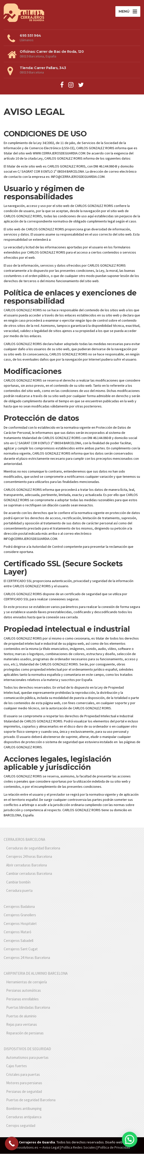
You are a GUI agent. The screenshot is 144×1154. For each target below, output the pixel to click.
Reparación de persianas (25, 1033)
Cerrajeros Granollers (20, 915)
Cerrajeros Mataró (17, 932)
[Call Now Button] (11, 1143)
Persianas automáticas (23, 990)
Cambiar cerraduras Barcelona (29, 873)
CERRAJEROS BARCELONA (24, 839)
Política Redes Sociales (78, 1147)
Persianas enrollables (22, 999)
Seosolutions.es (26, 1147)
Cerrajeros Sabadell (18, 940)
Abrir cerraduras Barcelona (26, 865)
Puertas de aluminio (21, 1016)
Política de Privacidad (114, 1147)
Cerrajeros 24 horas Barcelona (29, 856)
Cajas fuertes (16, 1066)
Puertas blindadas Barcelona (28, 1007)
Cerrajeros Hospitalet (20, 923)
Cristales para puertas (23, 1074)
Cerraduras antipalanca (23, 1117)
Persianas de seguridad (24, 1091)
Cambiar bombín (18, 882)
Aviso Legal (50, 1147)
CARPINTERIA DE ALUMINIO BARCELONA (36, 973)
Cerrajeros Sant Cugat (21, 949)
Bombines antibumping (24, 1108)
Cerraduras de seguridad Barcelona (33, 848)
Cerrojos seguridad (20, 1125)
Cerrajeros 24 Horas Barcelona (27, 957)
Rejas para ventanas (21, 1024)
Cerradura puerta (19, 890)
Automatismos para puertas (27, 1057)
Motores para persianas (24, 1083)
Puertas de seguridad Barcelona (30, 1100)
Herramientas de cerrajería (26, 982)
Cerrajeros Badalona (19, 906)
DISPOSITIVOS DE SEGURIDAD (27, 1049)
